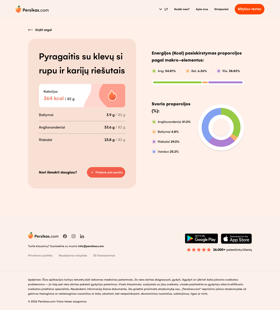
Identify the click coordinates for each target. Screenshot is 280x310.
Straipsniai (221, 9)
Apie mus (202, 9)
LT (163, 9)
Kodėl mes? (182, 9)
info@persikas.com (91, 246)
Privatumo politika (40, 255)
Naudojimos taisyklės (73, 255)
